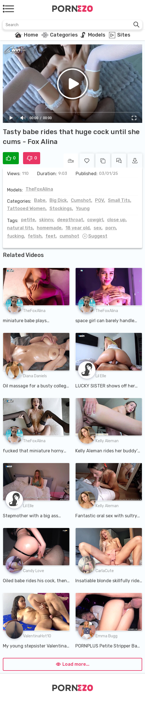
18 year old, (78, 228)
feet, (51, 236)
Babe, (40, 200)
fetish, (35, 236)
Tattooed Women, (27, 208)
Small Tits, (119, 200)
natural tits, (20, 228)
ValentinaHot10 (37, 636)
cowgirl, (95, 219)
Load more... (72, 664)
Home (31, 35)
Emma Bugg (106, 636)
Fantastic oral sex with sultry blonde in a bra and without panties (106, 516)
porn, (111, 228)
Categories (64, 35)
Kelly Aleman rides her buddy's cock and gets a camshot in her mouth (108, 451)
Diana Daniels (35, 376)
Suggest (97, 236)
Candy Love (33, 570)
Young (83, 208)
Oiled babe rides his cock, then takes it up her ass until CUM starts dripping (35, 581)
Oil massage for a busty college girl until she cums (36, 386)
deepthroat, (70, 219)
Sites (123, 35)
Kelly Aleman (107, 441)
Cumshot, (81, 200)
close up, (117, 219)
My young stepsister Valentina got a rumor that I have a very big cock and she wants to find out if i (35, 646)
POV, (100, 200)
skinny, (46, 219)
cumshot (69, 236)
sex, (98, 228)
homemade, (50, 228)
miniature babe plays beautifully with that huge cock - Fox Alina (31, 321)
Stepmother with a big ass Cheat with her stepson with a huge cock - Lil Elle (35, 516)
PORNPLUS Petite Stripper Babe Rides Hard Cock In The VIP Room (108, 646)
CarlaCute (105, 570)
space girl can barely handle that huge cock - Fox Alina (104, 321)
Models (96, 35)
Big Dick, (58, 200)
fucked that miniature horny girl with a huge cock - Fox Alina (33, 451)
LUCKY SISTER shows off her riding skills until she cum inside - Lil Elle (105, 386)
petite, (28, 219)
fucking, (16, 236)
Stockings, (61, 208)
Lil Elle (101, 376)
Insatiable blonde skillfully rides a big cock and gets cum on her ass (108, 581)
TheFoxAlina (39, 189)
